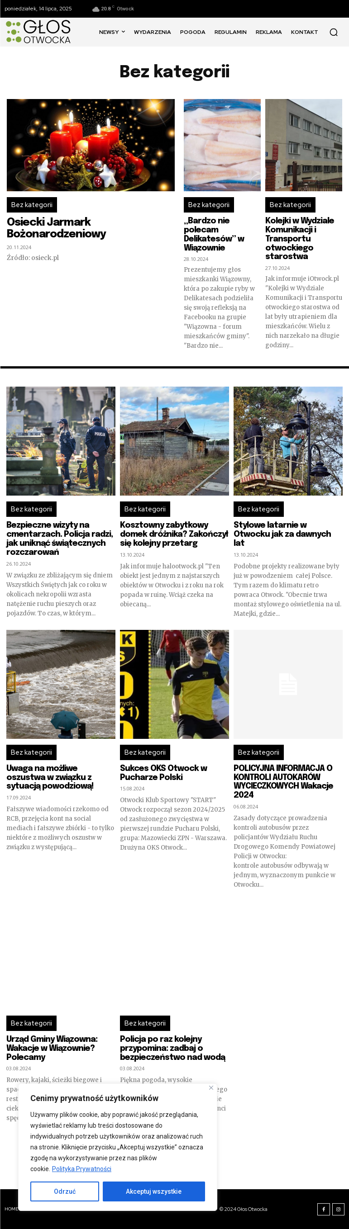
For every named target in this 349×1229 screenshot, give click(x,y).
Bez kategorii (32, 204)
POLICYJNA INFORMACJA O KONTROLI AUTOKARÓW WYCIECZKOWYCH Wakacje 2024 (283, 782)
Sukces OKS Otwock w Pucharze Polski (163, 773)
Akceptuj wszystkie (154, 1191)
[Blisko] (211, 1088)
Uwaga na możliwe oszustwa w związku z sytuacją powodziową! (50, 778)
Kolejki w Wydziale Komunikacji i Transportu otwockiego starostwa (299, 239)
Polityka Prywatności (81, 1168)
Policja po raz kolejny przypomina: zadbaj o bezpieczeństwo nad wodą (172, 1048)
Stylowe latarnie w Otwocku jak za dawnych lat (282, 534)
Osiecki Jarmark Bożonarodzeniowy (56, 228)
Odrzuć (65, 1191)
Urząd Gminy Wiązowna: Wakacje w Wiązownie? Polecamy (51, 1048)
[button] (333, 32)
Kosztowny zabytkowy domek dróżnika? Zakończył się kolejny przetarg (174, 534)
